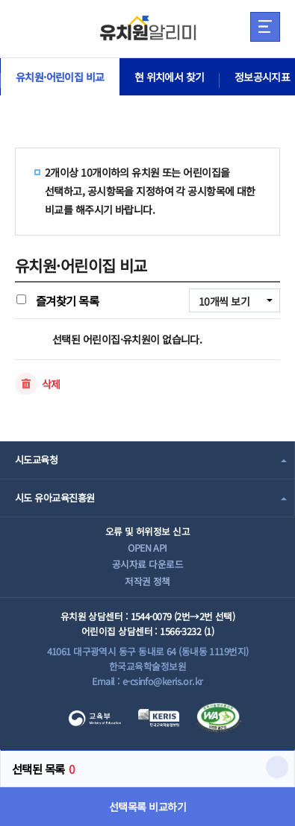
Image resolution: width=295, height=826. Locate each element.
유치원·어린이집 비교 (60, 76)
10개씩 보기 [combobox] (224, 301)
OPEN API (147, 547)
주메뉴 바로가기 (0, 0)
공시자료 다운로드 (147, 564)
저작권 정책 (147, 581)
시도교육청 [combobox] (36, 460)
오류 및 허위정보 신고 (147, 531)
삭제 (51, 383)
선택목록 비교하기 (147, 806)
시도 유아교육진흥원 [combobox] (54, 498)
